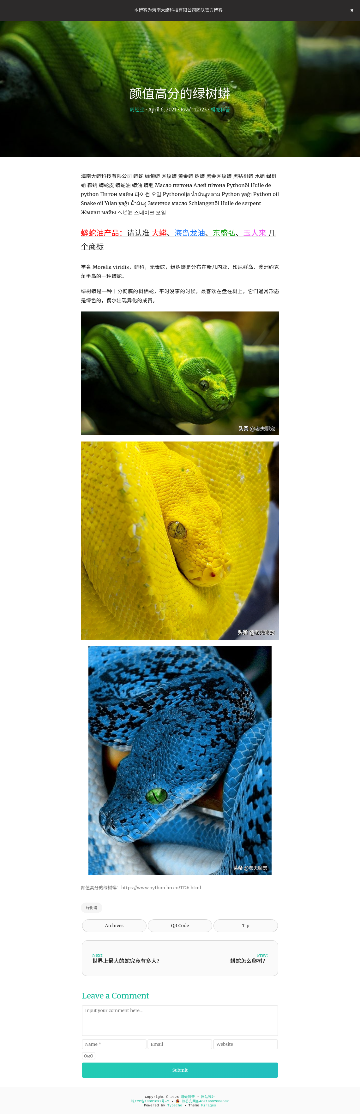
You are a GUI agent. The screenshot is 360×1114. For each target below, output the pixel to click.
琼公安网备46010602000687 (202, 1101)
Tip (245, 925)
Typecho (174, 1105)
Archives (114, 925)
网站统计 (208, 1097)
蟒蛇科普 (220, 110)
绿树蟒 (91, 907)
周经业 (137, 110)
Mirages (208, 1105)
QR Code (180, 925)
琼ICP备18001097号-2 (150, 1101)
